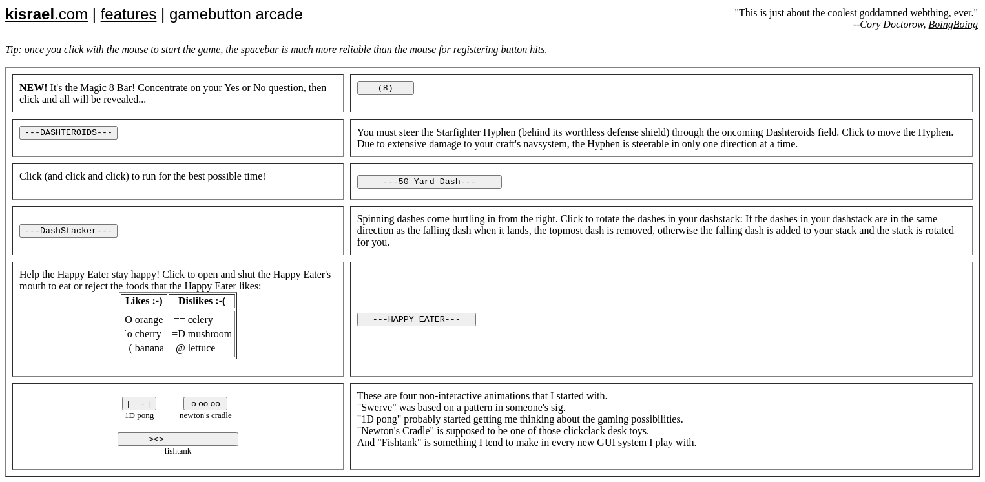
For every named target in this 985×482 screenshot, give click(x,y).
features (129, 14)
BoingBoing (953, 24)
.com (46, 14)
